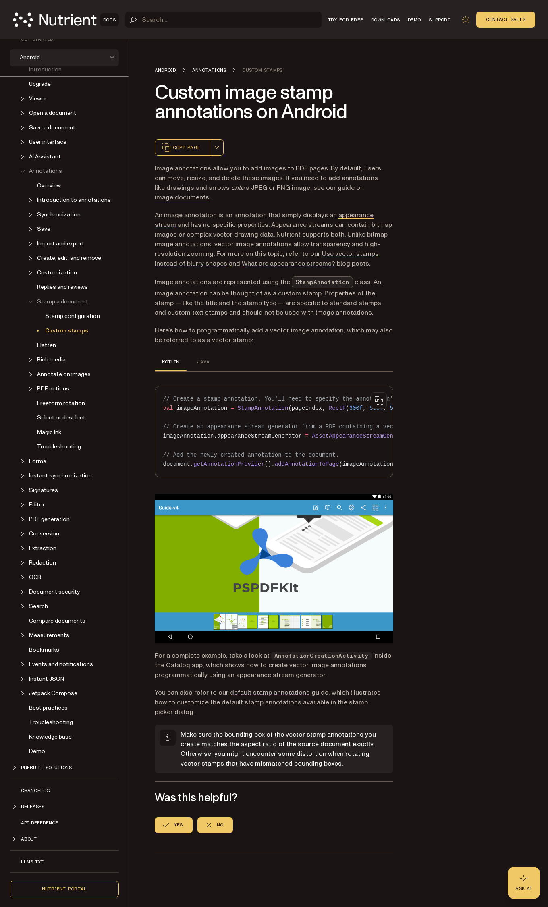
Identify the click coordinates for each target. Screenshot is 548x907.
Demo (37, 751)
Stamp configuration (72, 316)
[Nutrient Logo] (66, 19)
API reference (39, 822)
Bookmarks (44, 650)
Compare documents (57, 621)
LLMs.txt (32, 861)
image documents (182, 197)
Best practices (48, 708)
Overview (49, 185)
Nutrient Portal (64, 888)
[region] (274, 431)
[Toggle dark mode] (466, 20)
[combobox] (217, 147)
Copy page (181, 147)
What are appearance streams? (288, 263)
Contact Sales (505, 19)
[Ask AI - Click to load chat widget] (524, 883)
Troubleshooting (59, 446)
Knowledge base (50, 737)
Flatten (46, 345)
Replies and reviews (62, 287)
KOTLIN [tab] (170, 361)
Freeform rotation (61, 403)
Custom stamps (66, 330)
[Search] (223, 20)
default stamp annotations (270, 692)
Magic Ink (49, 432)
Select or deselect (61, 417)
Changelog (35, 790)
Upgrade (40, 84)
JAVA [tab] (203, 361)
